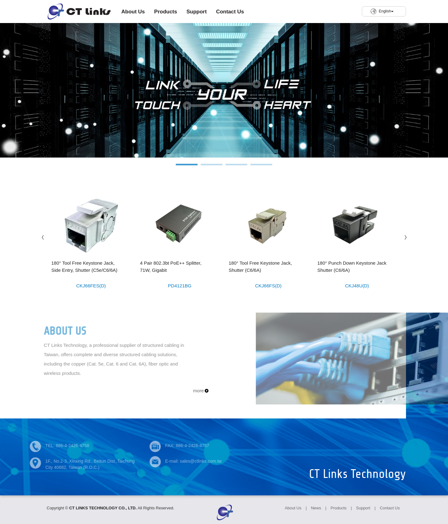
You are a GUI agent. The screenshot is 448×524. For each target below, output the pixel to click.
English (386, 11)
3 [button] (236, 168)
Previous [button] (43, 237)
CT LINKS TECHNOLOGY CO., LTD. (78, 11)
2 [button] (211, 168)
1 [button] (187, 168)
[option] (224, 90)
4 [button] (261, 168)
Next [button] (405, 237)
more (198, 390)
